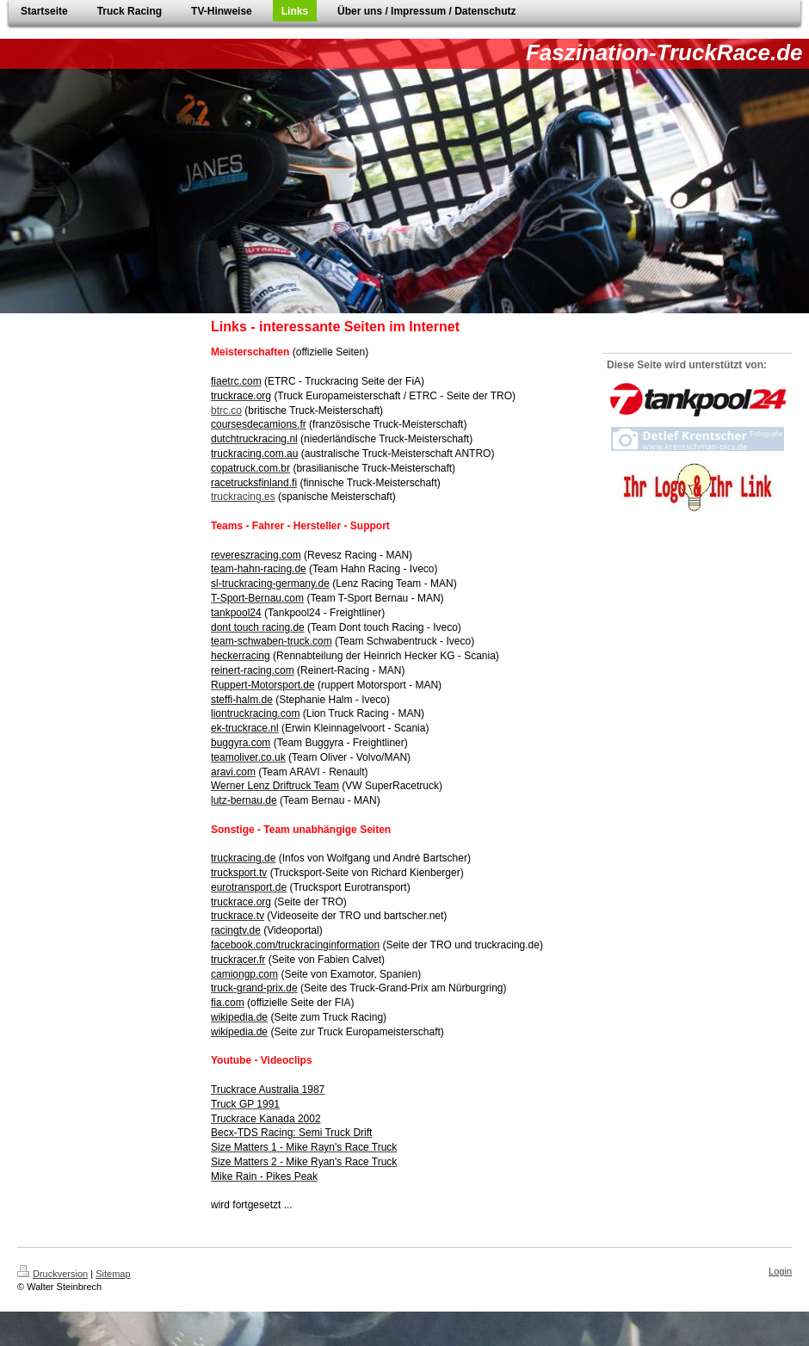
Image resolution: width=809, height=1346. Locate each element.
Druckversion (52, 1274)
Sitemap (113, 1274)
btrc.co (226, 410)
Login (780, 1271)
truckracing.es (243, 497)
